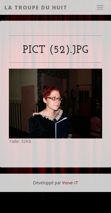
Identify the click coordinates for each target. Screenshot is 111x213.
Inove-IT (70, 182)
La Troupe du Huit (35, 7)
